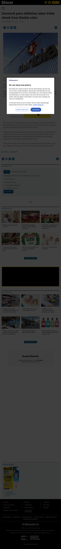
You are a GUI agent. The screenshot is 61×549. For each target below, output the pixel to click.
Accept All (36, 110)
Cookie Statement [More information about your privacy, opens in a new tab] (38, 105)
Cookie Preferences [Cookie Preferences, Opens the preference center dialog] (22, 110)
